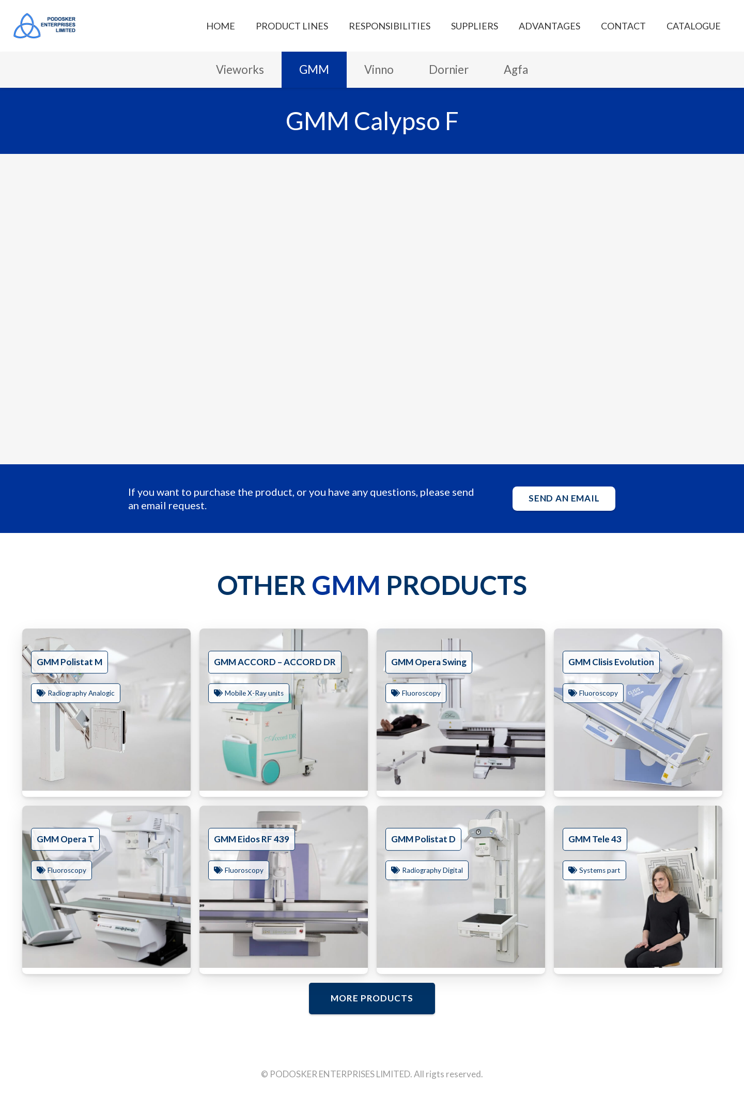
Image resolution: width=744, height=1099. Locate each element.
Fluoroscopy (421, 693)
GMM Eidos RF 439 (251, 839)
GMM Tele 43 (595, 839)
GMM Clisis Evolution (611, 661)
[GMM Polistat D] (461, 887)
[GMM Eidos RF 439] (283, 887)
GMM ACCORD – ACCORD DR (275, 661)
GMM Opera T (65, 839)
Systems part (600, 871)
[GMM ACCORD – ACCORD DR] (283, 710)
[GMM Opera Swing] (461, 710)
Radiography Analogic (81, 693)
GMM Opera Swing (429, 661)
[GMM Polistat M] (106, 710)
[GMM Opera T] (106, 887)
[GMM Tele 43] (638, 887)
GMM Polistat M (69, 661)
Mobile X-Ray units (254, 693)
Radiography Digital (432, 871)
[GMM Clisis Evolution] (638, 710)
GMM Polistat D (423, 839)
